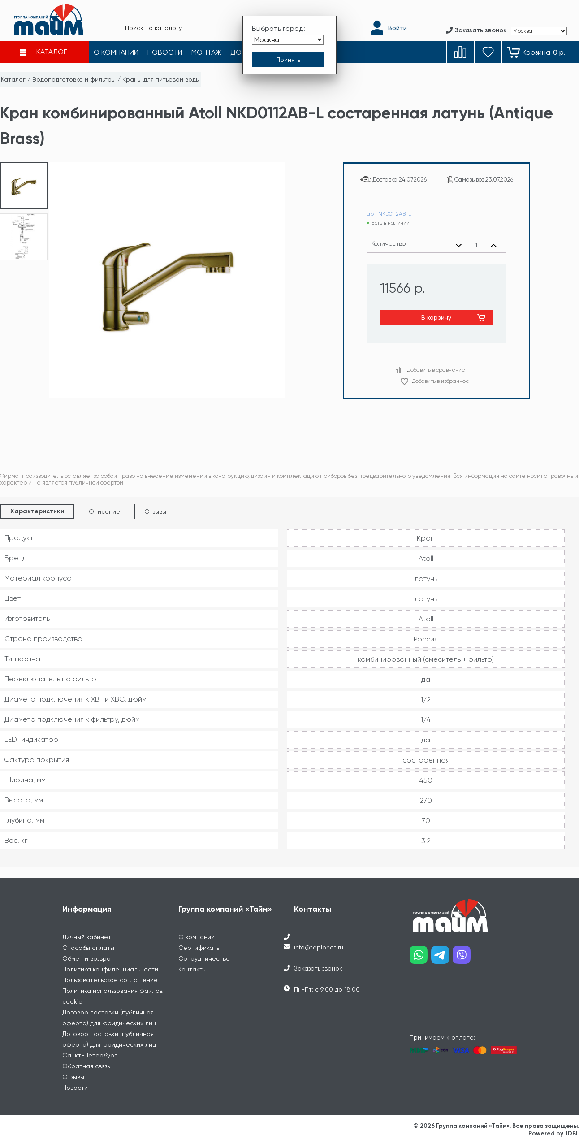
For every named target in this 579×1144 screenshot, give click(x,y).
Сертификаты (199, 947)
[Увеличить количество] (493, 245)
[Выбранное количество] (476, 245)
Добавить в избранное (440, 381)
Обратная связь (86, 1066)
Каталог (13, 79)
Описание (104, 511)
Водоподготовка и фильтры (74, 79)
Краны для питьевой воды (161, 79)
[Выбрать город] (288, 40)
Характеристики (37, 511)
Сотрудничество (204, 958)
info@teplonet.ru (318, 947)
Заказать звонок (318, 968)
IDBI (572, 1133)
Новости (75, 1087)
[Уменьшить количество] (458, 245)
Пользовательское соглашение (110, 980)
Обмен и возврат (88, 958)
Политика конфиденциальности (110, 969)
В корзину (436, 317)
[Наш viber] (463, 958)
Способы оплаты (88, 947)
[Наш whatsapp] (420, 958)
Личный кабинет (86, 936)
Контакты (192, 969)
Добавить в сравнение (436, 370)
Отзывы (155, 511)
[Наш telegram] (442, 958)
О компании (196, 936)
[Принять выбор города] (288, 59)
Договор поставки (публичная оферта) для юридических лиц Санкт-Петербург (109, 1044)
